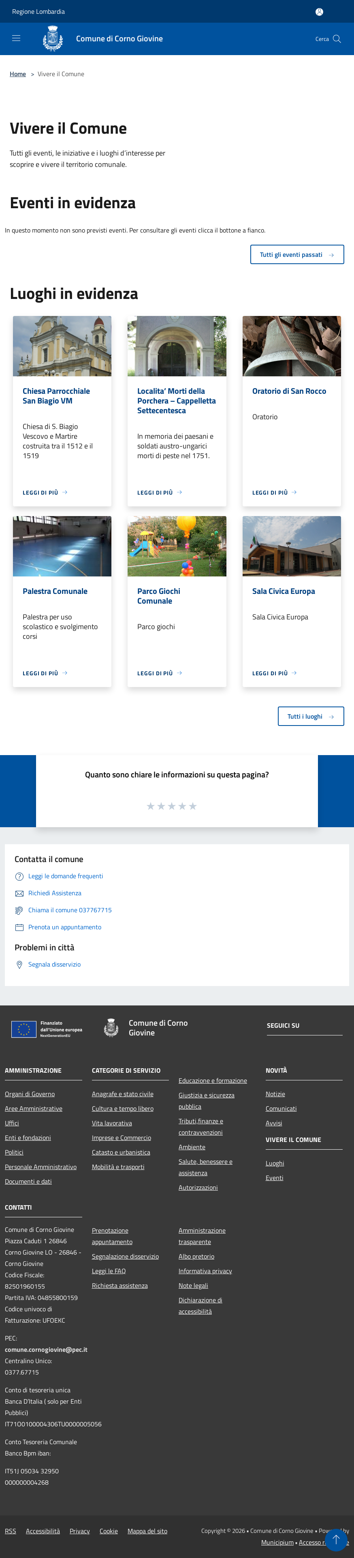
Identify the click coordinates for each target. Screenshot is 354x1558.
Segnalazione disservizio (125, 1256)
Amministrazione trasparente (202, 1235)
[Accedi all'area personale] (319, 12)
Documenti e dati (28, 1181)
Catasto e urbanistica (121, 1152)
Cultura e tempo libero (123, 1108)
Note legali (193, 1285)
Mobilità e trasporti (118, 1167)
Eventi (275, 1177)
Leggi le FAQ (109, 1271)
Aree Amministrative (33, 1108)
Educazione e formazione (213, 1080)
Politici (14, 1152)
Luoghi (275, 1163)
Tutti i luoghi (311, 716)
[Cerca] (337, 39)
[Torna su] (336, 1540)
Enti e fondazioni (28, 1137)
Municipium (277, 1542)
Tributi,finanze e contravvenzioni (201, 1126)
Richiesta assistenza (120, 1285)
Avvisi (274, 1123)
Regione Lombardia (38, 11)
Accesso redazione (324, 1542)
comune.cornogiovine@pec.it (46, 1349)
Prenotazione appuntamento (112, 1235)
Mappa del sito (147, 1531)
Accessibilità (43, 1531)
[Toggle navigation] (16, 38)
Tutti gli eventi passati (297, 254)
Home (18, 74)
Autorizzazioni (198, 1187)
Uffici (12, 1123)
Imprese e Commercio (121, 1137)
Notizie (275, 1094)
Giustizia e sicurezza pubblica (207, 1100)
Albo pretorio (196, 1256)
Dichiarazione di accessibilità (200, 1305)
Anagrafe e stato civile (123, 1094)
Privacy (80, 1531)
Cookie (109, 1531)
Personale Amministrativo (41, 1167)
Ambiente (192, 1147)
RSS (10, 1531)
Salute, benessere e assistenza (205, 1167)
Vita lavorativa (112, 1123)
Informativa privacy (205, 1271)
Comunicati (281, 1108)
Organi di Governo (30, 1094)
